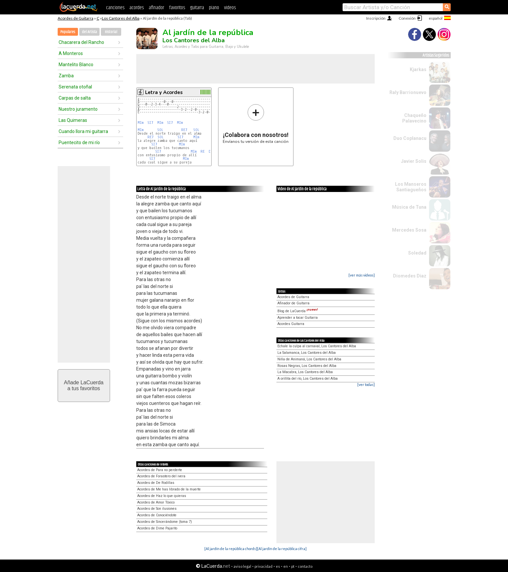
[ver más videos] (361, 275)
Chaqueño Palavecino (414, 118)
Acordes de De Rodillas (155, 483)
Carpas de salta (75, 98)
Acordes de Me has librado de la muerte (169, 489)
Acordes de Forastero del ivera (161, 476)
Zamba (66, 75)
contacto (305, 566)
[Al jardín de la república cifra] (282, 548)
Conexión (407, 18)
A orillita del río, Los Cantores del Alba (307, 378)
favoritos (177, 8)
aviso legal (242, 566)
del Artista (89, 32)
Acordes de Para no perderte (159, 470)
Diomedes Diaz (409, 275)
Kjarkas (418, 69)
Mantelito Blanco (76, 64)
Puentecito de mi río (79, 142)
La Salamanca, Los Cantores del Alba (306, 353)
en (285, 566)
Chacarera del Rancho (81, 42)
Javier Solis (413, 161)
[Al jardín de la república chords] (230, 548)
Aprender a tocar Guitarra (297, 317)
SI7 (150, 123)
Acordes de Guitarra (75, 18)
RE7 (184, 130)
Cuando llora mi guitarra (83, 131)
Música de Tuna (409, 207)
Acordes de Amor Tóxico (156, 502)
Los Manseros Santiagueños (410, 186)
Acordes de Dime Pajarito (157, 528)
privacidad (263, 566)
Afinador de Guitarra (293, 303)
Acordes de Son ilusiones (157, 508)
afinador (156, 8)
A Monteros (71, 53)
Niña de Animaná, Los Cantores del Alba (309, 359)
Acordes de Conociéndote (157, 515)
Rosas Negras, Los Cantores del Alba (306, 366)
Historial (111, 32)
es (278, 566)
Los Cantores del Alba (121, 18)
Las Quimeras (73, 120)
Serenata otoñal (75, 86)
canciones (115, 8)
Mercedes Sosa (409, 230)
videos (230, 8)
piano (214, 8)
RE (202, 151)
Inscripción (376, 18)
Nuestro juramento (78, 109)
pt (292, 566)
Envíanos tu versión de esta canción (256, 123)
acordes (136, 8)
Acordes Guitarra (290, 324)
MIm (140, 123)
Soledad (417, 253)
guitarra (197, 8)
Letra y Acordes (164, 92)
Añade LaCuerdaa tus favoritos (83, 385)
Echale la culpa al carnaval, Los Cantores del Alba (316, 346)
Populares (67, 32)
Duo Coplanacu (409, 138)
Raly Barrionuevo (407, 92)
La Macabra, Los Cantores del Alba (305, 372)
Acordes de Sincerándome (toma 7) (164, 522)
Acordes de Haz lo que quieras (161, 496)
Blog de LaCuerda (297, 311)
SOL (160, 130)
